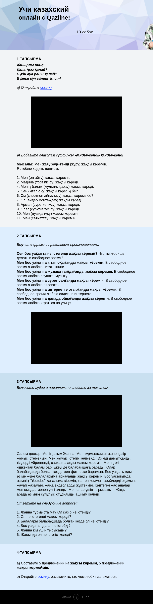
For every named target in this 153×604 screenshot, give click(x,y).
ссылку (46, 88)
